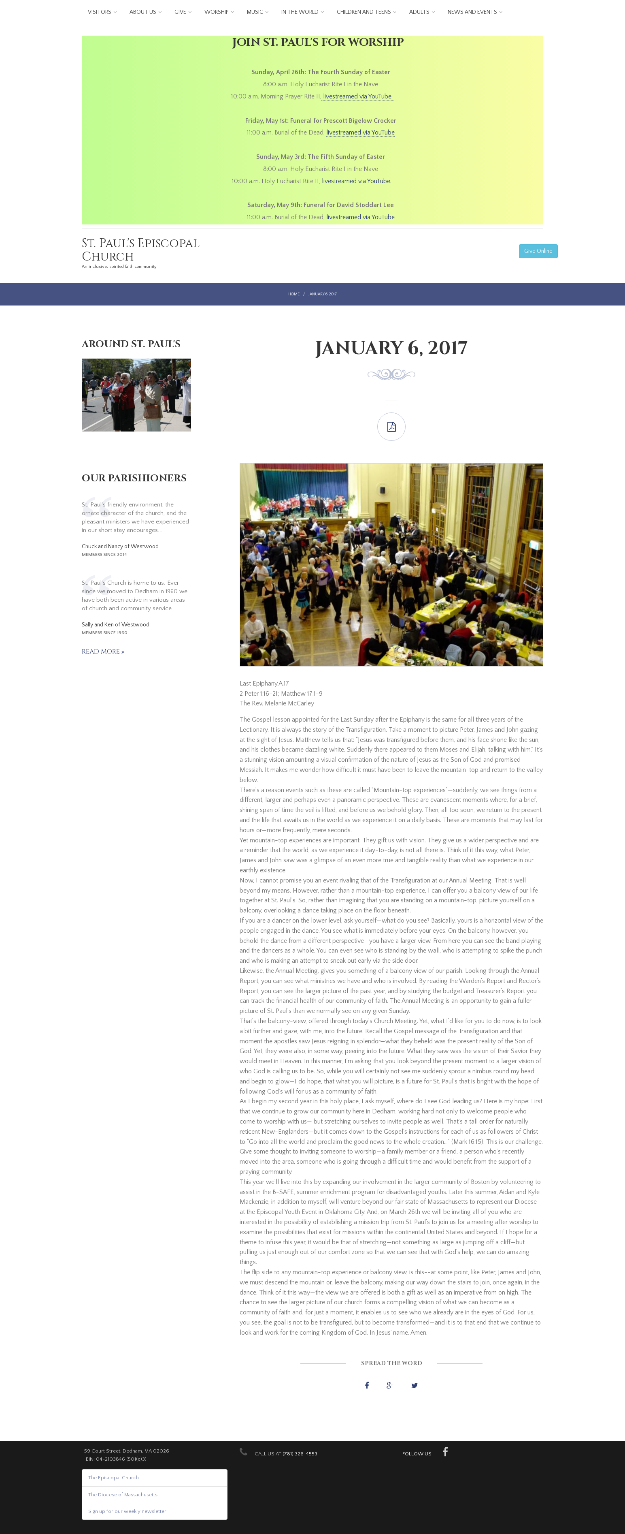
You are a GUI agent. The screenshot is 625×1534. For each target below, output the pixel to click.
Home (294, 294)
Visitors (99, 12)
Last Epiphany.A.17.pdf (391, 426)
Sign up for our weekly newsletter (127, 1511)
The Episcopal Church (113, 1478)
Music (255, 12)
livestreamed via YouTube (360, 132)
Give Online (538, 251)
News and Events (472, 12)
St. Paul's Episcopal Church (141, 250)
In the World (300, 12)
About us (143, 12)
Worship (216, 12)
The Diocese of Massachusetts (122, 1495)
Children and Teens (364, 12)
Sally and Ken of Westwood (115, 625)
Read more (101, 651)
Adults (419, 12)
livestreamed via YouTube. (357, 96)
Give (180, 12)
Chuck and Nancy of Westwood (120, 546)
